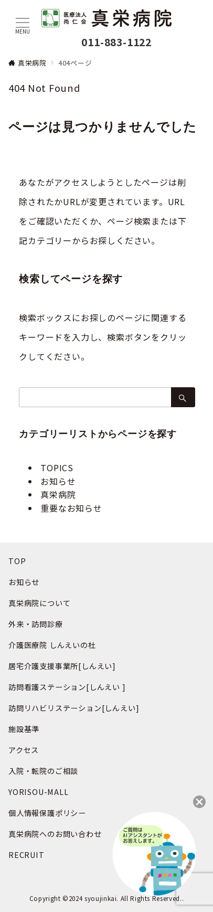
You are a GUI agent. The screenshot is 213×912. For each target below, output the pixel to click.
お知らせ (58, 481)
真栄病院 (58, 494)
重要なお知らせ (71, 508)
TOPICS (56, 467)
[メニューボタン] (22, 26)
